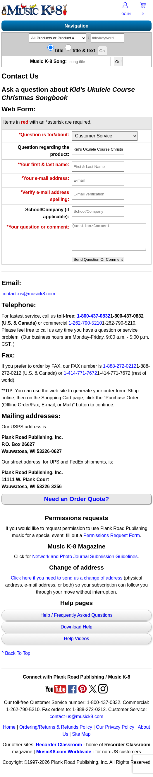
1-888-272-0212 (119, 371)
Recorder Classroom (59, 749)
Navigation (77, 25)
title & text (80, 50)
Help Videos (76, 643)
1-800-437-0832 (93, 321)
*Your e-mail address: (45, 178)
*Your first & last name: (43, 164)
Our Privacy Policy (115, 732)
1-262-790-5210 (85, 328)
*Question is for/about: (44, 134)
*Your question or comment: (38, 226)
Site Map (81, 739)
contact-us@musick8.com (28, 299)
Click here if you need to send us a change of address (67, 583)
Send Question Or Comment (98, 265)
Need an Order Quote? (76, 504)
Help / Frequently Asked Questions (76, 620)
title (55, 50)
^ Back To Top (15, 658)
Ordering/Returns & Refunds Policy (55, 732)
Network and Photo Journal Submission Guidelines (84, 561)
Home (9, 732)
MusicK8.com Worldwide (63, 756)
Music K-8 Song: (71, 61)
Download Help (76, 632)
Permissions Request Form (111, 540)
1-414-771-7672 (80, 378)
